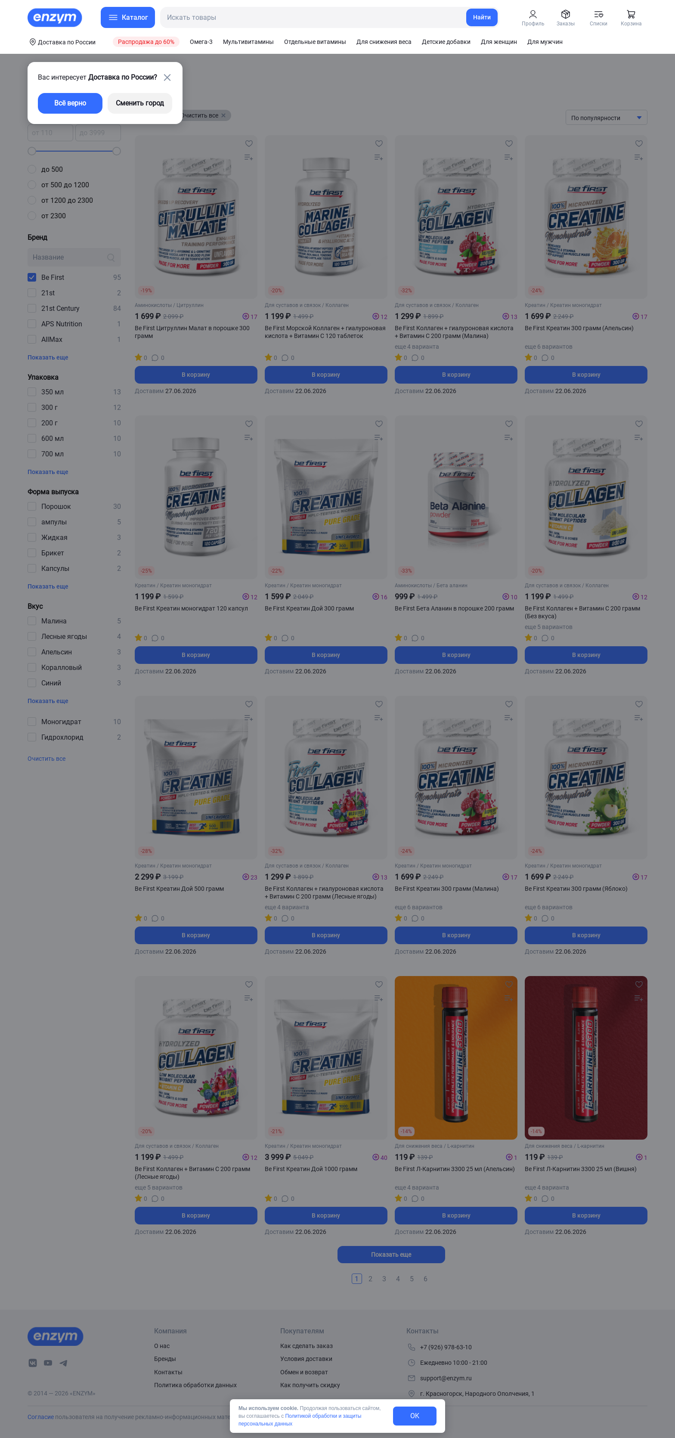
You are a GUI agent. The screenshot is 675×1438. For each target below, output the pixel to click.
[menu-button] (128, 17)
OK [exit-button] (414, 1416)
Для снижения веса (384, 41)
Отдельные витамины (315, 41)
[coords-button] (62, 42)
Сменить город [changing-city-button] (140, 103)
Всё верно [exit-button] (70, 103)
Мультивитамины (248, 41)
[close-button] (167, 77)
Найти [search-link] (482, 17)
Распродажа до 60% (146, 41)
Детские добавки (446, 41)
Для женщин (499, 41)
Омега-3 (201, 41)
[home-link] (56, 17)
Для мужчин (545, 41)
